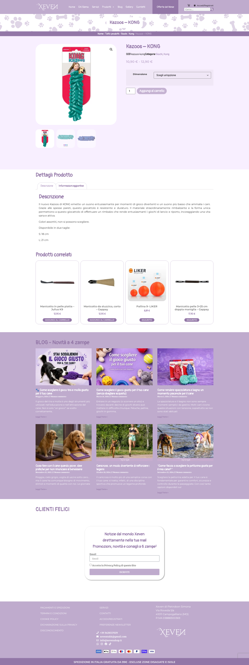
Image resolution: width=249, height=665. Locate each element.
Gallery (129, 7)
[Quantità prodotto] (130, 91)
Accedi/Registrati (205, 5)
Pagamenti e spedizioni (55, 607)
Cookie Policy (49, 619)
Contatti (140, 7)
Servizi (95, 7)
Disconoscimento (52, 630)
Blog (120, 7)
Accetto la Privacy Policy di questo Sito (114, 565)
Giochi (124, 33)
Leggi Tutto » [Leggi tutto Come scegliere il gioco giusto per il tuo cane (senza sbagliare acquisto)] (102, 416)
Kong (131, 33)
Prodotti (108, 7)
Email (93, 554)
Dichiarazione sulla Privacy (58, 624)
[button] (111, 49)
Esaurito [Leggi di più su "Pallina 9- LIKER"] (147, 320)
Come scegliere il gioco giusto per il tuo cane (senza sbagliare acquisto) (122, 391)
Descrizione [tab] (46, 185)
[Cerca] (211, 9)
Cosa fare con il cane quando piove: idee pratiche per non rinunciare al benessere (59, 467)
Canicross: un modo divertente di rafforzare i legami (122, 467)
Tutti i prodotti (112, 33)
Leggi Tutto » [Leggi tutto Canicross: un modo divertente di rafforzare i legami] (102, 489)
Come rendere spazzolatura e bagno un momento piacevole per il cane (180, 391)
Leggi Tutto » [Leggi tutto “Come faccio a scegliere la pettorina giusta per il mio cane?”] (162, 492)
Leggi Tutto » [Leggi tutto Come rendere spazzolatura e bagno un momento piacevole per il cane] (162, 416)
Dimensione (140, 74)
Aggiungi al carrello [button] (57, 320)
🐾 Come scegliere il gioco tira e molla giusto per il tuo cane (62, 391)
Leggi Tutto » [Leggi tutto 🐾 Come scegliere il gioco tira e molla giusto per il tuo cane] (41, 416)
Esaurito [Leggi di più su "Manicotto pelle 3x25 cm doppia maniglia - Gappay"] (192, 320)
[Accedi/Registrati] (195, 5)
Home (72, 7)
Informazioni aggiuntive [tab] (71, 185)
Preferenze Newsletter (115, 624)
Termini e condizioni (53, 613)
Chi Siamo (83, 7)
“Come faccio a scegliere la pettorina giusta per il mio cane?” (185, 467)
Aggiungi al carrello (151, 91)
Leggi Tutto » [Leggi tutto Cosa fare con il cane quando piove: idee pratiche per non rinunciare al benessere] (41, 489)
